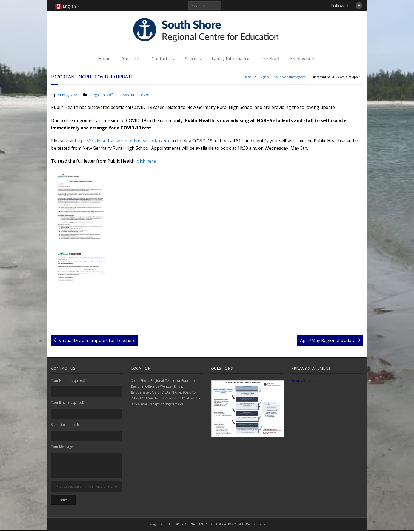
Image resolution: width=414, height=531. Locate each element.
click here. (147, 161)
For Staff (270, 59)
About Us (131, 59)
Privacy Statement (305, 380)
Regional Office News (272, 77)
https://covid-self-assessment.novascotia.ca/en (122, 141)
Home (104, 59)
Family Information (231, 59)
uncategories (297, 77)
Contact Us (163, 59)
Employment (303, 59)
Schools (193, 59)
